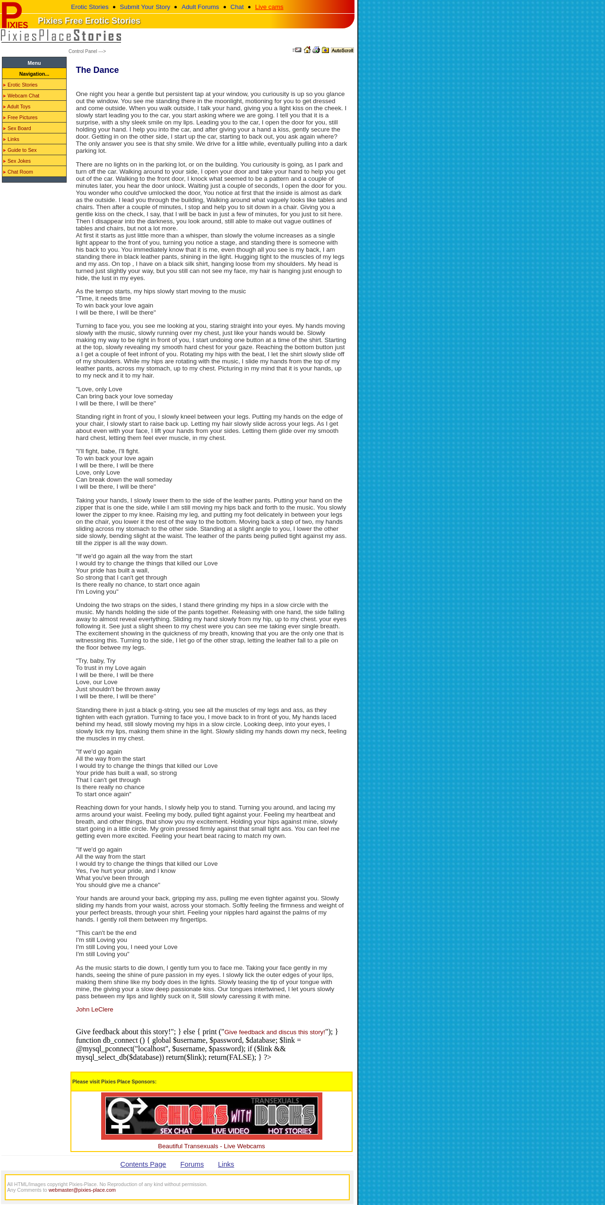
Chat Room (18, 172)
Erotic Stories (89, 6)
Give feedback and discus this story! (275, 1032)
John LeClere (94, 1009)
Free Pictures (20, 117)
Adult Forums (200, 6)
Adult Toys (16, 106)
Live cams (269, 6)
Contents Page (143, 1164)
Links (11, 139)
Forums (192, 1164)
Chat (237, 6)
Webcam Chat (21, 95)
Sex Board (17, 128)
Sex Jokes (17, 161)
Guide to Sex (20, 150)
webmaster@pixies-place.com (82, 1190)
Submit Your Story (145, 6)
